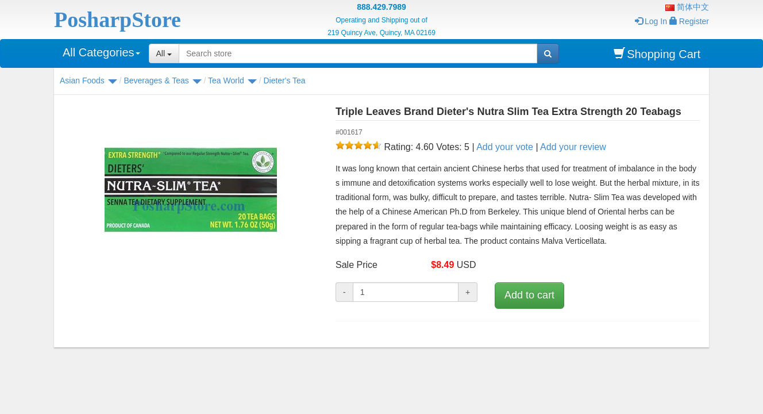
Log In (651, 21)
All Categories (101, 52)
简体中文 (687, 7)
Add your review (573, 147)
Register (689, 21)
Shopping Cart (657, 53)
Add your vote (504, 147)
